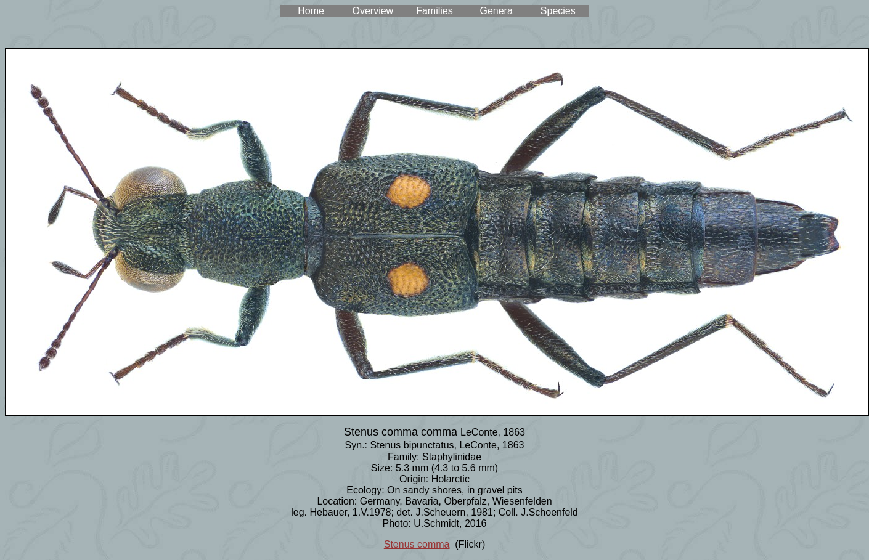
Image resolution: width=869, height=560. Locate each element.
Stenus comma (417, 544)
